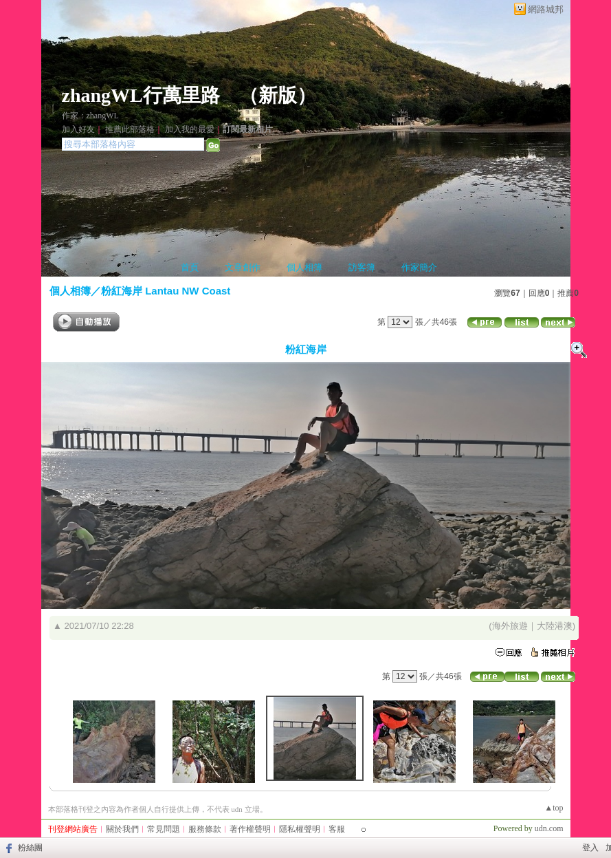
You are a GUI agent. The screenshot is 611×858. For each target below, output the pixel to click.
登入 (590, 847)
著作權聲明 (250, 829)
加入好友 (78, 129)
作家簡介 (419, 267)
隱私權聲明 (299, 829)
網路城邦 (546, 9)
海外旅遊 (510, 626)
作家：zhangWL (90, 115)
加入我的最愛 (189, 129)
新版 (277, 95)
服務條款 (204, 829)
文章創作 (242, 267)
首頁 (190, 267)
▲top (553, 808)
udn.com (549, 828)
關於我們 (122, 829)
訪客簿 (361, 267)
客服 (337, 829)
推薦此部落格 (130, 129)
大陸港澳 (555, 626)
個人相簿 (304, 267)
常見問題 (163, 829)
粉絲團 (30, 847)
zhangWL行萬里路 (141, 95)
